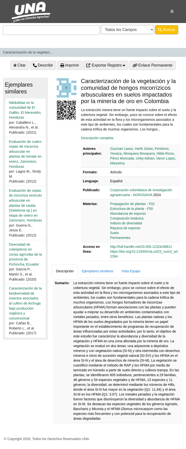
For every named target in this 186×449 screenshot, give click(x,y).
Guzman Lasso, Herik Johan (131, 149)
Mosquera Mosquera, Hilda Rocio (149, 153)
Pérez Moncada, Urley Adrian (132, 158)
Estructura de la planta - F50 (131, 209)
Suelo (114, 233)
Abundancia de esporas (128, 213)
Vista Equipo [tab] (130, 271)
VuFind (15, 8)
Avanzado (14, 39)
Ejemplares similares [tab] (97, 271)
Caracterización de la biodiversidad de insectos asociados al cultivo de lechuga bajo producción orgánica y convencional (25, 303)
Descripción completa (97, 138)
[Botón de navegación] (172, 11)
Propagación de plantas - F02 (132, 204)
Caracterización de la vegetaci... (28, 52)
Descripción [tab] (65, 271)
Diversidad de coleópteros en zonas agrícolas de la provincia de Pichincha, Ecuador (25, 254)
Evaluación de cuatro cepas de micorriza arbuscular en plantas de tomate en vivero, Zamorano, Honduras (25, 154)
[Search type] (127, 29)
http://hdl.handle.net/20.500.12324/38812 (141, 247)
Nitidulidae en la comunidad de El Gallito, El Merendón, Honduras (25, 110)
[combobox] (51, 30)
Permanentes (120, 238)
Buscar (166, 30)
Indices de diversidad (126, 223)
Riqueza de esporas (125, 228)
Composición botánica (127, 218)
